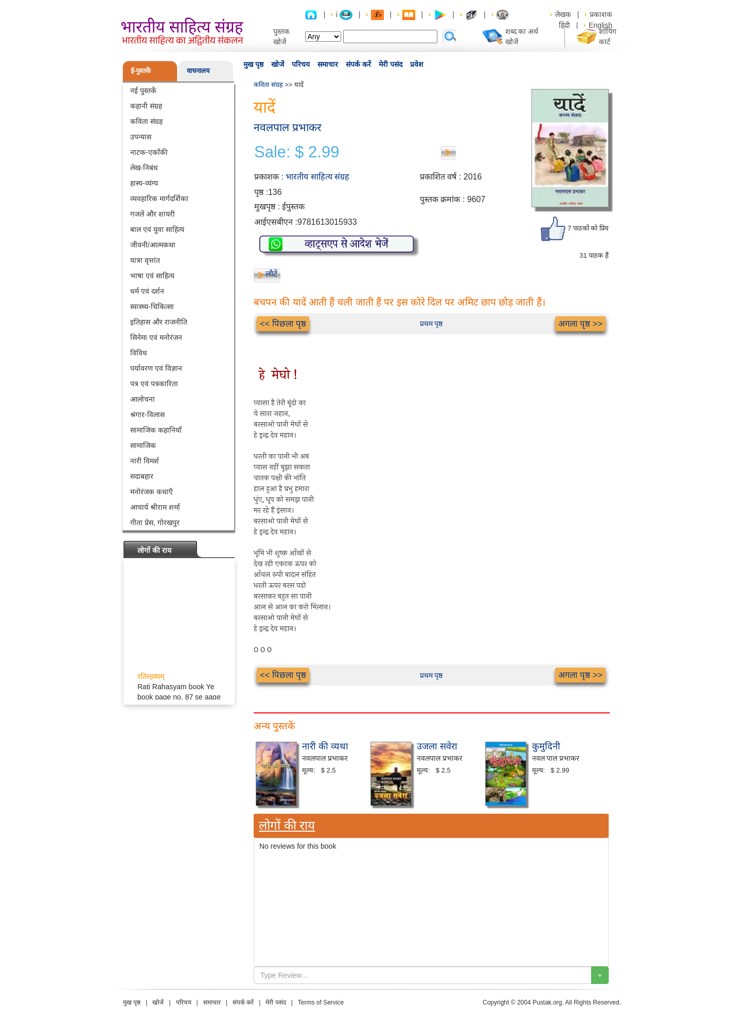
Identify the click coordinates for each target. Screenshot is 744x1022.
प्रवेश (416, 64)
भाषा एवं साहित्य (152, 276)
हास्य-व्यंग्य (144, 183)
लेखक (563, 14)
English (600, 25)
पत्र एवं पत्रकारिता (154, 384)
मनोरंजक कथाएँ (151, 492)
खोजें (277, 64)
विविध (138, 353)
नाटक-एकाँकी (149, 152)
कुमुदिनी (546, 746)
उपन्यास (140, 137)
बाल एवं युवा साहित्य (157, 229)
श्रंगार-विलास (147, 414)
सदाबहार (141, 476)
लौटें (271, 274)
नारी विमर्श (144, 461)
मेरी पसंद (390, 64)
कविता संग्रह (146, 121)
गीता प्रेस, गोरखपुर (155, 522)
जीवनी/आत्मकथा (152, 245)
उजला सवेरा (437, 746)
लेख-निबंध (144, 168)
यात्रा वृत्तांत (145, 260)
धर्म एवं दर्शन (147, 291)
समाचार (327, 64)
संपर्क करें (358, 64)
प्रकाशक (601, 14)
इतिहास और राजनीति (158, 322)
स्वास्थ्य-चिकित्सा (152, 306)
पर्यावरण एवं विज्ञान (156, 368)
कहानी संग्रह (146, 106)
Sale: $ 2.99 (296, 152)
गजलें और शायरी (152, 214)
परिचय (301, 64)
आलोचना (142, 399)
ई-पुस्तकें (141, 71)
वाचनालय (198, 71)
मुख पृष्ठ (253, 64)
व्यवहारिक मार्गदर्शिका (159, 198)
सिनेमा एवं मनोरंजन (156, 337)
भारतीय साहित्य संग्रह (317, 176)
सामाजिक (143, 445)
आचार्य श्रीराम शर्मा (155, 507)
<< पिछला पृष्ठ (283, 324)
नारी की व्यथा (325, 746)
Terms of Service (321, 1002)
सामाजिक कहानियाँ (156, 430)
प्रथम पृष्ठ (431, 323)
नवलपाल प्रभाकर (288, 127)
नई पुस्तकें (143, 90)
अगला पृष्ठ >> (580, 324)
